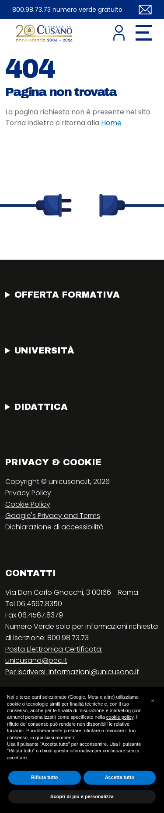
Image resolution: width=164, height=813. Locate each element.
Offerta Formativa (67, 294)
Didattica (41, 407)
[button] (153, 701)
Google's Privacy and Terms (52, 516)
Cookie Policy (27, 504)
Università (44, 350)
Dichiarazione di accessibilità (54, 527)
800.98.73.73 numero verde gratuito (67, 9)
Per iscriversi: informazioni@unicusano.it (72, 672)
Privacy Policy (28, 493)
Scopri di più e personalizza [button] (82, 796)
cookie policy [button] (119, 717)
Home (111, 123)
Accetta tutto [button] (119, 777)
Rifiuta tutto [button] (44, 777)
